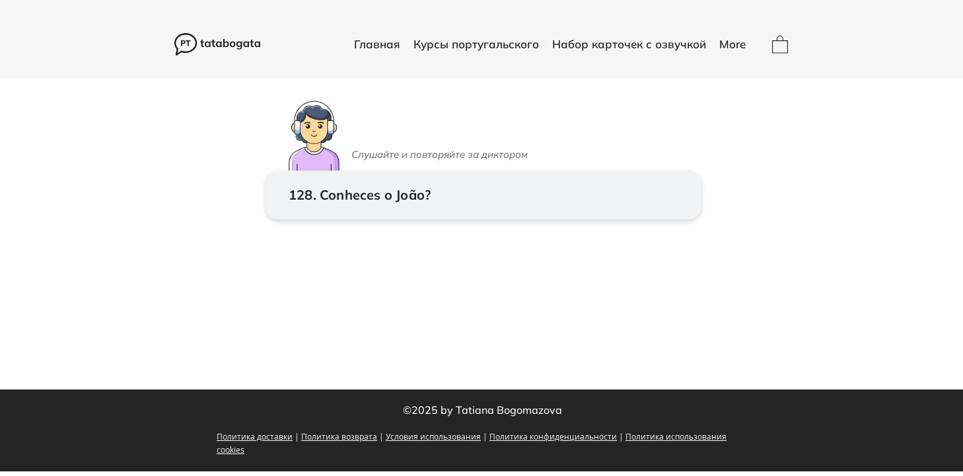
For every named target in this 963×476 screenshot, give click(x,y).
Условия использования (433, 436)
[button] (476, 44)
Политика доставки (255, 436)
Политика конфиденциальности (553, 436)
